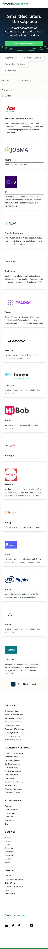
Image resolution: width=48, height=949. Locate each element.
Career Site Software (12, 725)
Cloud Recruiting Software (14, 782)
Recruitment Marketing (12, 760)
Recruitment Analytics (12, 793)
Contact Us (9, 848)
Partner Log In (10, 894)
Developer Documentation (14, 887)
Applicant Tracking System (14, 753)
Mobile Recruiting (11, 785)
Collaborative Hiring (11, 767)
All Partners (11, 58)
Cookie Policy (9, 852)
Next (25, 684)
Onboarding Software (12, 711)
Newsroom (8, 841)
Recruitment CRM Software (14, 729)
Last (33, 684)
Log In (7, 890)
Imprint (7, 862)
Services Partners (32, 58)
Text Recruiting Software (13, 740)
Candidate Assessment (13, 771)
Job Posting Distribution (13, 722)
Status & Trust (10, 883)
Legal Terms (9, 859)
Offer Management (11, 775)
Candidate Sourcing (11, 757)
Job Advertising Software (13, 718)
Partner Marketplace (12, 810)
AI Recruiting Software (12, 736)
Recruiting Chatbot (11, 733)
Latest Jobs (9, 817)
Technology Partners (15, 64)
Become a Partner (11, 813)
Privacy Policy (10, 855)
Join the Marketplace (24, 44)
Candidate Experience (12, 764)
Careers (7, 844)
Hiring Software (10, 778)
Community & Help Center (14, 879)
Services (8, 876)
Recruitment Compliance (13, 789)
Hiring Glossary (10, 820)
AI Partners (10, 70)
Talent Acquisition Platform (14, 715)
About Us (8, 837)
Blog (6, 824)
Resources (8, 806)
